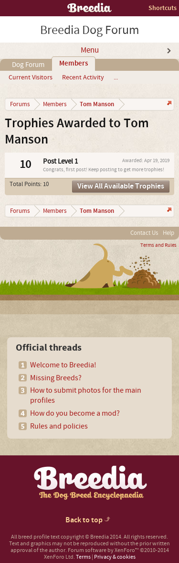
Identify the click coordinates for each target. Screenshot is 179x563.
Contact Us (144, 233)
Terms (83, 557)
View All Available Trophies (120, 186)
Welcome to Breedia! (63, 365)
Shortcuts (162, 7)
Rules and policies (59, 426)
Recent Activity (83, 77)
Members (73, 63)
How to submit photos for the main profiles (85, 395)
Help (168, 233)
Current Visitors (31, 77)
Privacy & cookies (115, 557)
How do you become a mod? (75, 413)
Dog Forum (28, 64)
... (116, 77)
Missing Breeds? (56, 378)
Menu (90, 50)
